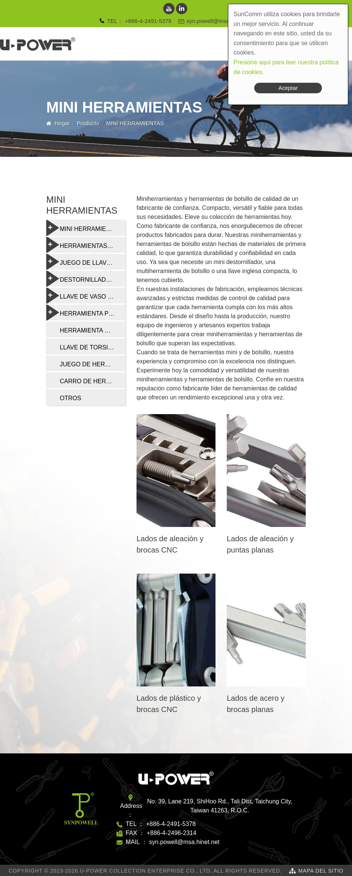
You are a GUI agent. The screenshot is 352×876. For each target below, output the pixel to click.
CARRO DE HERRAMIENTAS (92, 381)
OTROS (70, 398)
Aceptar (288, 88)
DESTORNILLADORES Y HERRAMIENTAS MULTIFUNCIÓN (85, 279)
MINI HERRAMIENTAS (83, 228)
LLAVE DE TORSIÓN (88, 347)
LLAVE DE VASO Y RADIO (85, 296)
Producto (88, 123)
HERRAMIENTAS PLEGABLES (85, 245)
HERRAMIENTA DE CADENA (92, 330)
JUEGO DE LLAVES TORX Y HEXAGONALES (85, 262)
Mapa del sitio (320, 871)
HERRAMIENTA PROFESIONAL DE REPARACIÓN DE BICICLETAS (85, 312)
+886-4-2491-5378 (148, 21)
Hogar (62, 123)
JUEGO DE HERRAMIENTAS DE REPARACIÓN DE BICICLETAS (92, 364)
